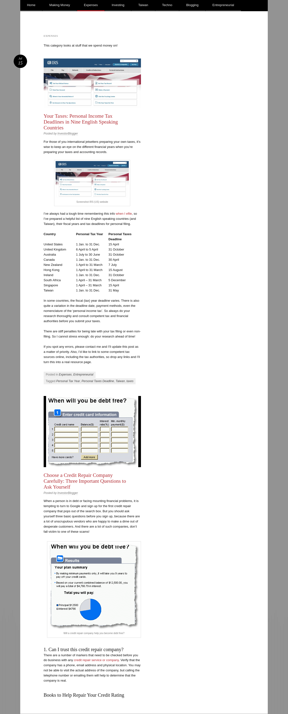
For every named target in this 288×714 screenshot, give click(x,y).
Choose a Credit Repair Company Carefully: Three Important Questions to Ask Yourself (85, 481)
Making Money (59, 5)
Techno (167, 5)
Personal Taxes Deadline (98, 381)
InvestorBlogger (67, 133)
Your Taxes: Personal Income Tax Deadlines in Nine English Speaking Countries (81, 122)
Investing (118, 5)
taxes (129, 381)
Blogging (192, 5)
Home (31, 5)
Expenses (91, 5)
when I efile (124, 213)
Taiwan (143, 5)
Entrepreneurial (223, 5)
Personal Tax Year (68, 381)
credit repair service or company (96, 660)
